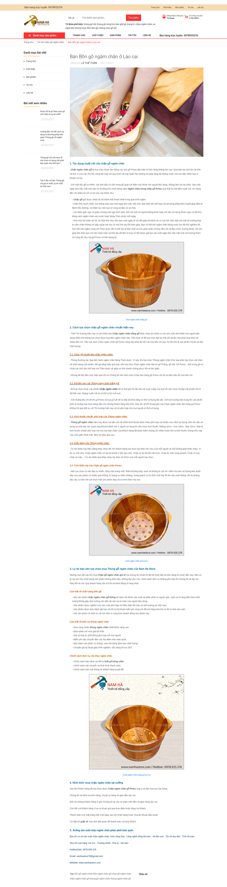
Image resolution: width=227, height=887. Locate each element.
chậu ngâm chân (144, 24)
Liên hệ (200, 7)
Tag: (72, 873)
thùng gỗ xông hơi (106, 24)
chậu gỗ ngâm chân (121, 873)
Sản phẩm (179, 7)
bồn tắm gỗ (92, 28)
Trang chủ (155, 7)
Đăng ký (180, 16)
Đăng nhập (171, 16)
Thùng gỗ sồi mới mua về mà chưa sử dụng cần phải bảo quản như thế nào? (52, 160)
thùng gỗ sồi (90, 24)
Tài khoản (170, 18)
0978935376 (55, 7)
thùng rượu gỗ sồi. (108, 28)
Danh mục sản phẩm (44, 35)
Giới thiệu (167, 7)
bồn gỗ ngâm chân (83, 873)
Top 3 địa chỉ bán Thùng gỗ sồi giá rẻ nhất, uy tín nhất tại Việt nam (52, 183)
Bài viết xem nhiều (35, 103)
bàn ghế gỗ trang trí (125, 24)
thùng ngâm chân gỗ (121, 878)
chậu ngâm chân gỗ (79, 878)
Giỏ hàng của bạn (196, 16)
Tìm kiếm (133, 17)
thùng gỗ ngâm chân (100, 878)
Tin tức (191, 7)
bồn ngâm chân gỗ (102, 873)
